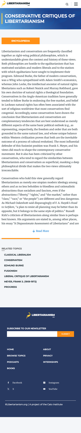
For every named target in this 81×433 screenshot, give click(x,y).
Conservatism (13, 260)
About (47, 349)
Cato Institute (54, 404)
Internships (50, 362)
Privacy (48, 355)
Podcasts (13, 362)
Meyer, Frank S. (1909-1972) (20, 281)
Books (11, 368)
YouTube (50, 389)
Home (10, 349)
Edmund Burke (14, 265)
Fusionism (10, 270)
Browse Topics (16, 355)
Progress (10, 287)
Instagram (51, 382)
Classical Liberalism (17, 254)
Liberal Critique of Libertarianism (26, 276)
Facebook (14, 382)
